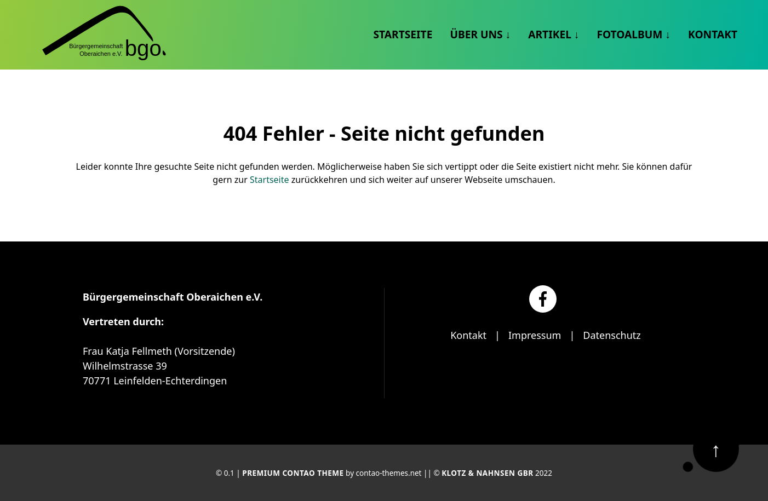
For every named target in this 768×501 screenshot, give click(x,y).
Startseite (269, 180)
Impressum (534, 335)
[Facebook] (543, 299)
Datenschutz (611, 335)
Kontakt (468, 335)
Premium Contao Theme (292, 473)
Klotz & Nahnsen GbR (487, 473)
